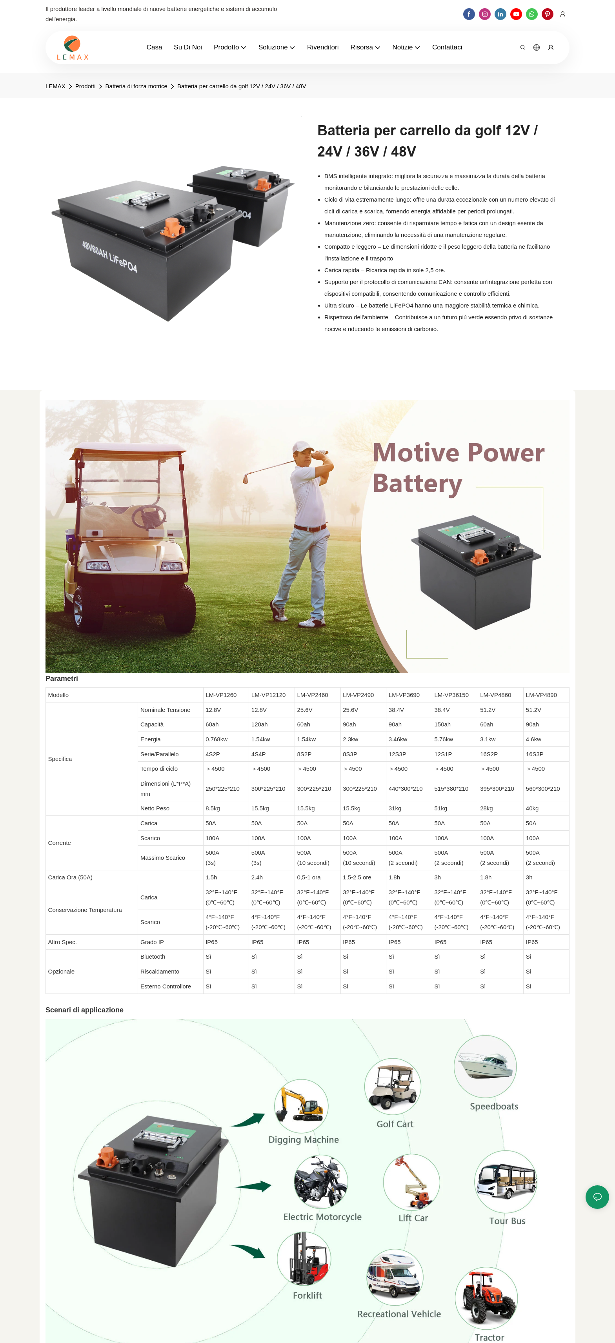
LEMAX (55, 86)
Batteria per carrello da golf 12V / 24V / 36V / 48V (241, 86)
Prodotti (85, 86)
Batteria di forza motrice (136, 86)
